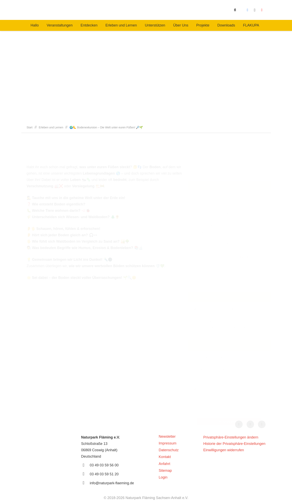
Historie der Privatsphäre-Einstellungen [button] (234, 444)
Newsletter (167, 436)
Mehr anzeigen (205, 365)
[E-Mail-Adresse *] (229, 384)
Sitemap (165, 471)
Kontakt (165, 457)
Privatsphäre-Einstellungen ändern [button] (230, 437)
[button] (235, 10)
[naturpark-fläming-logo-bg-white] (95, 10)
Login (163, 477)
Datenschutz (169, 450)
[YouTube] (262, 10)
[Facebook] (247, 10)
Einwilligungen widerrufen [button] (223, 450)
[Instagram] (254, 10)
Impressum (167, 443)
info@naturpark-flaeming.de (227, 232)
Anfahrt (164, 464)
